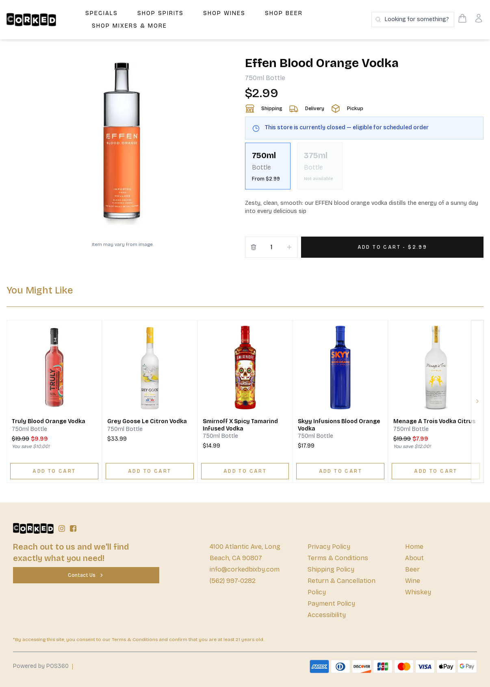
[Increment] (289, 247)
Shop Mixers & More (129, 25)
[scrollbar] (364, 169)
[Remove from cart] (253, 247)
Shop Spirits (160, 13)
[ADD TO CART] (54, 471)
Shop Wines (224, 13)
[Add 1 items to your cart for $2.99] (392, 247)
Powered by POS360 (41, 666)
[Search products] (412, 19)
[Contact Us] (86, 575)
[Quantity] (271, 247)
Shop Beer (284, 13)
